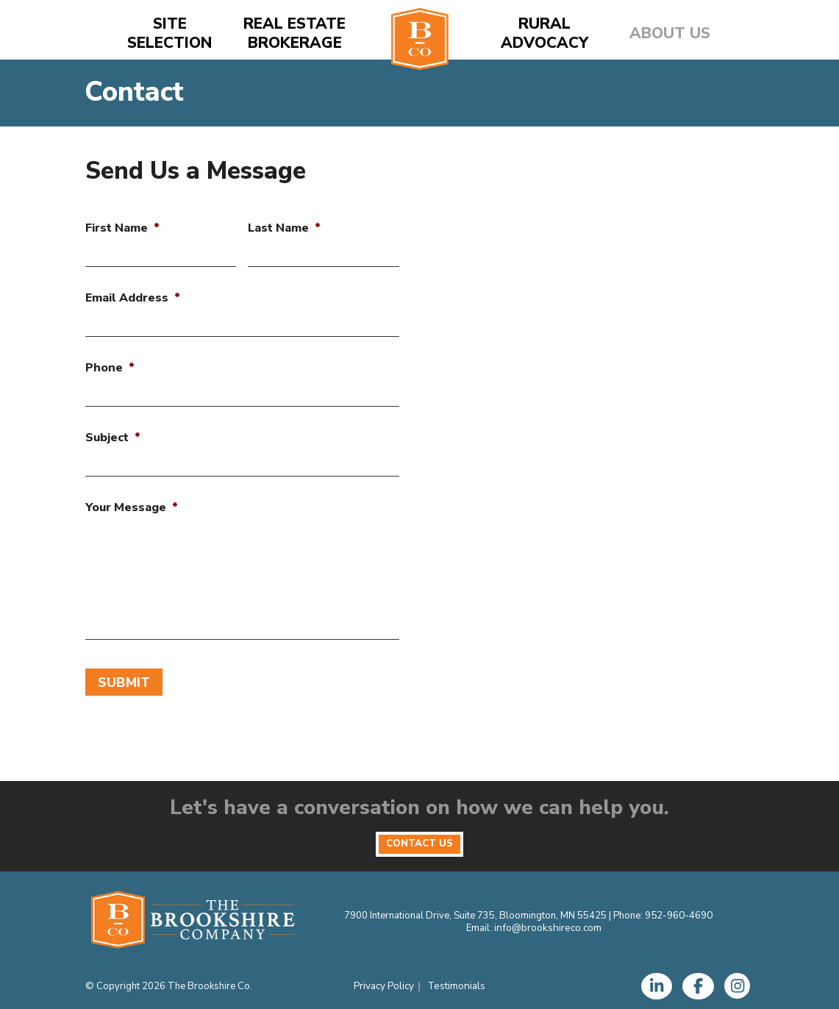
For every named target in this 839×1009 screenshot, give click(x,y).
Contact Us (419, 839)
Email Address (132, 298)
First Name (122, 228)
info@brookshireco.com (548, 923)
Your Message (131, 508)
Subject (112, 438)
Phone (110, 368)
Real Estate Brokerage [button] (294, 33)
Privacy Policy (384, 981)
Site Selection (169, 33)
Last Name (284, 228)
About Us (669, 33)
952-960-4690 (679, 912)
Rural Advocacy (544, 33)
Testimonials (456, 981)
